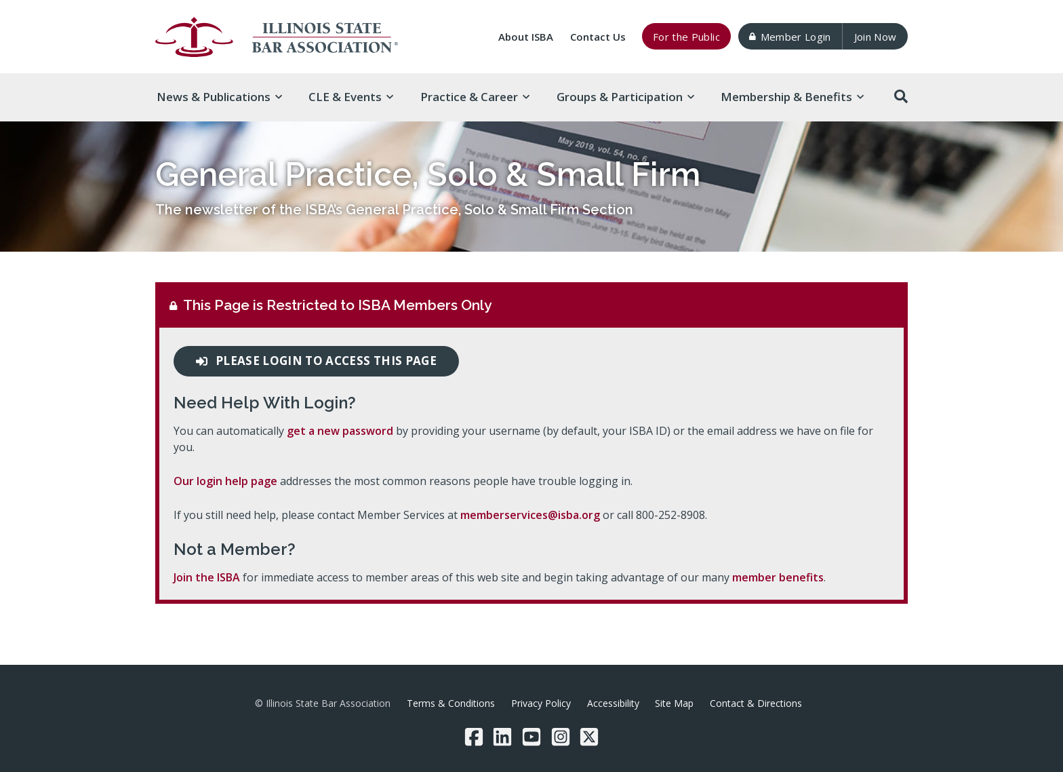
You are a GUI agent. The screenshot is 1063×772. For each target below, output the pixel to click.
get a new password (340, 430)
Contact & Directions (756, 703)
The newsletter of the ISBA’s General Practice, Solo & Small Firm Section (394, 209)
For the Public (686, 36)
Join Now (875, 36)
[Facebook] (474, 737)
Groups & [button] (625, 96)
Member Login (789, 36)
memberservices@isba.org (530, 514)
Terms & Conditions (451, 703)
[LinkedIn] (502, 737)
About (525, 36)
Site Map (674, 703)
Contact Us (598, 36)
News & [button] (219, 96)
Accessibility (613, 703)
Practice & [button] (474, 96)
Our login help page (225, 481)
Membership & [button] (792, 96)
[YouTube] (531, 737)
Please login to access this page (316, 360)
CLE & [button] (350, 96)
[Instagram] (560, 737)
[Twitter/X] (589, 737)
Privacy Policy (541, 703)
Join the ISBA (207, 577)
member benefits (778, 577)
